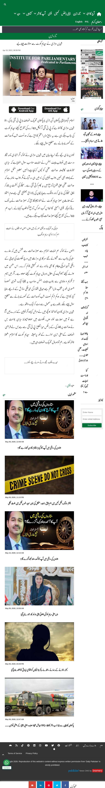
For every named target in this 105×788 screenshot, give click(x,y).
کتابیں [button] (27, 13)
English (78, 22)
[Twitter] (51, 745)
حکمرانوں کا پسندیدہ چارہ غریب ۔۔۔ (85, 250)
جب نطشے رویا (84, 284)
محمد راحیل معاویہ (85, 269)
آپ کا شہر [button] (39, 13)
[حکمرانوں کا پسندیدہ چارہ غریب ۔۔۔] (96, 244)
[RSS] (15, 745)
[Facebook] (57, 745)
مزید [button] (17, 13)
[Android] (8, 745)
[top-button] (3, 755)
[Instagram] (38, 745)
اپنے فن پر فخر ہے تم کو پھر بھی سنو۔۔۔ (87, 29)
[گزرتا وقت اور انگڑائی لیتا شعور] (96, 312)
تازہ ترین (76, 13)
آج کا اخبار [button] (88, 13)
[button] (5, 4)
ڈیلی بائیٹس (66, 13)
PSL (87, 22)
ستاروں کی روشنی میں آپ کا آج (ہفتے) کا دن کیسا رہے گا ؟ (39, 448)
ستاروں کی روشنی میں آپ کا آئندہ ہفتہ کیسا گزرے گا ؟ (39, 559)
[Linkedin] (32, 745)
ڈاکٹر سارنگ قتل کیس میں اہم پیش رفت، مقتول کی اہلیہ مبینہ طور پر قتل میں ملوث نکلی (39, 503)
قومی (50, 13)
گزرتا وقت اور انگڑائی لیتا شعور (84, 315)
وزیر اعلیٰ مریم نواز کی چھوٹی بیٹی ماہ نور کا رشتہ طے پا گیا (39, 614)
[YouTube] (44, 745)
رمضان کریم (96, 21)
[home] (99, 14)
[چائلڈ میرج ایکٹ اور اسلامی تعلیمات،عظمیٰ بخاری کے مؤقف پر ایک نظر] (96, 338)
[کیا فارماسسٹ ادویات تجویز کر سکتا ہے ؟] (96, 374)
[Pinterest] (27, 745)
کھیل (56, 13)
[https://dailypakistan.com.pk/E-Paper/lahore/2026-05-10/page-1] (92, 74)
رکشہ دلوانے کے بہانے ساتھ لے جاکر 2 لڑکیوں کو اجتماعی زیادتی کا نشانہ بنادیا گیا (39, 670)
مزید (4, 394)
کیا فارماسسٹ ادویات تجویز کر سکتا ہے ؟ (84, 380)
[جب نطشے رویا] (96, 286)
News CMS (84, 771)
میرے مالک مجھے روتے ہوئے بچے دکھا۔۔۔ (41, 362)
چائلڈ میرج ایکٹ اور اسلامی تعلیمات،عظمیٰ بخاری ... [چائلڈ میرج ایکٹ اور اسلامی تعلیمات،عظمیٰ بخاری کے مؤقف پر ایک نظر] (83, 344)
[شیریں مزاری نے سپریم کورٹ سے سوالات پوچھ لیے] (65, 784)
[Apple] (52, 749)
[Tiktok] (21, 745)
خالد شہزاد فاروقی (83, 360)
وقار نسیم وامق (85, 295)
